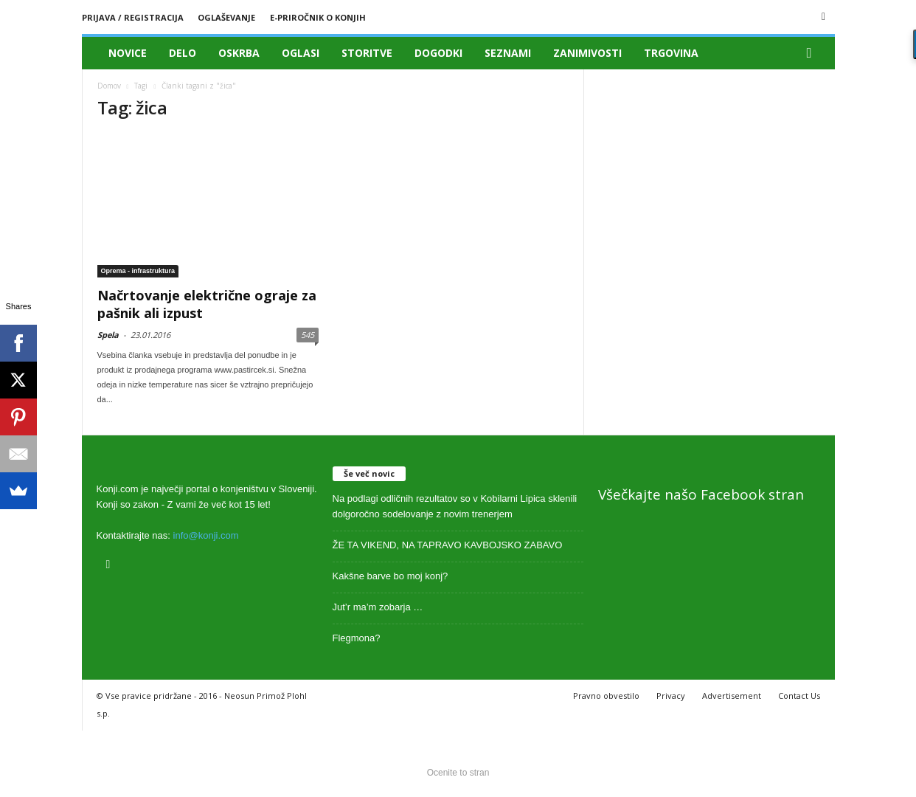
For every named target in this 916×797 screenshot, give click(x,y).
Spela (108, 334)
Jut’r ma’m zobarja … (378, 607)
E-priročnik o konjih (318, 17)
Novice (127, 53)
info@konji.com (206, 535)
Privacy (670, 695)
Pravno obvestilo (606, 695)
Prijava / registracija (133, 17)
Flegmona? (357, 638)
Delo (182, 53)
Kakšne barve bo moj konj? (390, 576)
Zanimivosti (587, 53)
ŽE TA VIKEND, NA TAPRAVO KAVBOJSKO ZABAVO (448, 545)
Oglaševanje (226, 17)
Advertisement (731, 695)
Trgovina (671, 53)
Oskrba (239, 53)
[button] (813, 53)
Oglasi (300, 53)
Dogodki (438, 53)
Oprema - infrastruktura (138, 271)
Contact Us (799, 695)
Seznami (508, 53)
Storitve (366, 53)
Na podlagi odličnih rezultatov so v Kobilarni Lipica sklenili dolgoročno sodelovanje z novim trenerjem (455, 506)
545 (307, 334)
